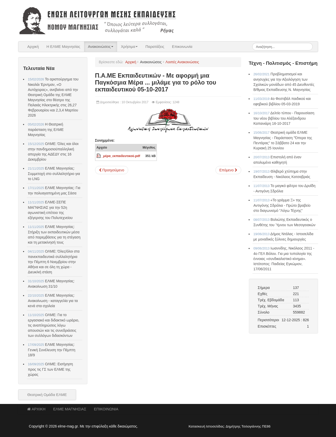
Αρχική (33, 47)
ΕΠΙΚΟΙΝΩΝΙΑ (106, 409)
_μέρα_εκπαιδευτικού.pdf (120, 156)
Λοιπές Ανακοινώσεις (182, 62)
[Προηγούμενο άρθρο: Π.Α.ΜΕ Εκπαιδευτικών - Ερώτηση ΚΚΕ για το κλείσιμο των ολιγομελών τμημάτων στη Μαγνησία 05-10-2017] (111, 170)
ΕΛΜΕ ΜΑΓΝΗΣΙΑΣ (69, 409)
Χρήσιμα (129, 47)
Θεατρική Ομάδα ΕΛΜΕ (47, 395)
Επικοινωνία (182, 47)
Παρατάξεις (154, 47)
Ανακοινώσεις (100, 47)
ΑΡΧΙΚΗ (36, 409)
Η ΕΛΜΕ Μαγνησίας (63, 47)
